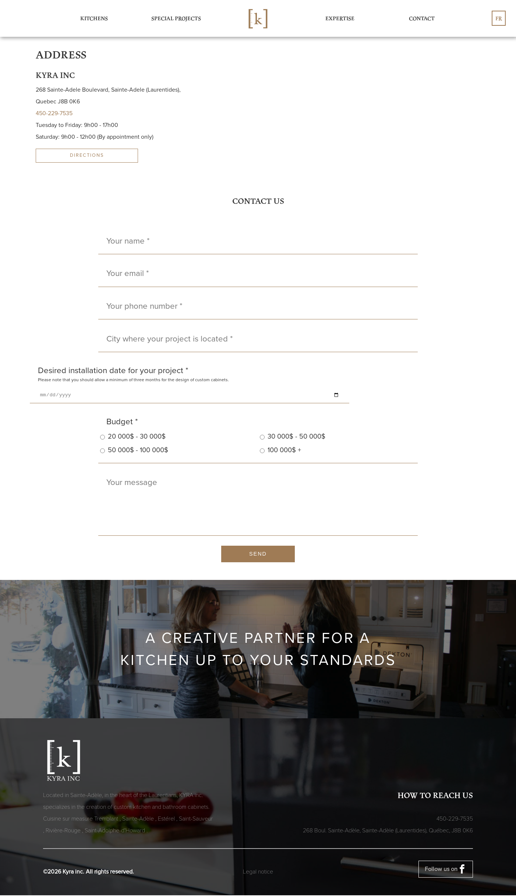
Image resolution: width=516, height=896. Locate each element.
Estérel (167, 819)
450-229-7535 (54, 113)
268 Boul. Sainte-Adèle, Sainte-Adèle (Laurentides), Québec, (388, 831)
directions (87, 155)
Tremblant (107, 819)
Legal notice (258, 872)
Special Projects (176, 18)
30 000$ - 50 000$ (292, 438)
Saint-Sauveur (196, 819)
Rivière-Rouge (64, 831)
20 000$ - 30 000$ (133, 438)
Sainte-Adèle (138, 819)
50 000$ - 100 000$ (134, 452)
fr (498, 18)
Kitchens (94, 18)
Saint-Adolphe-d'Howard (115, 831)
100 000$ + (280, 452)
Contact (422, 18)
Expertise (339, 18)
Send (258, 555)
